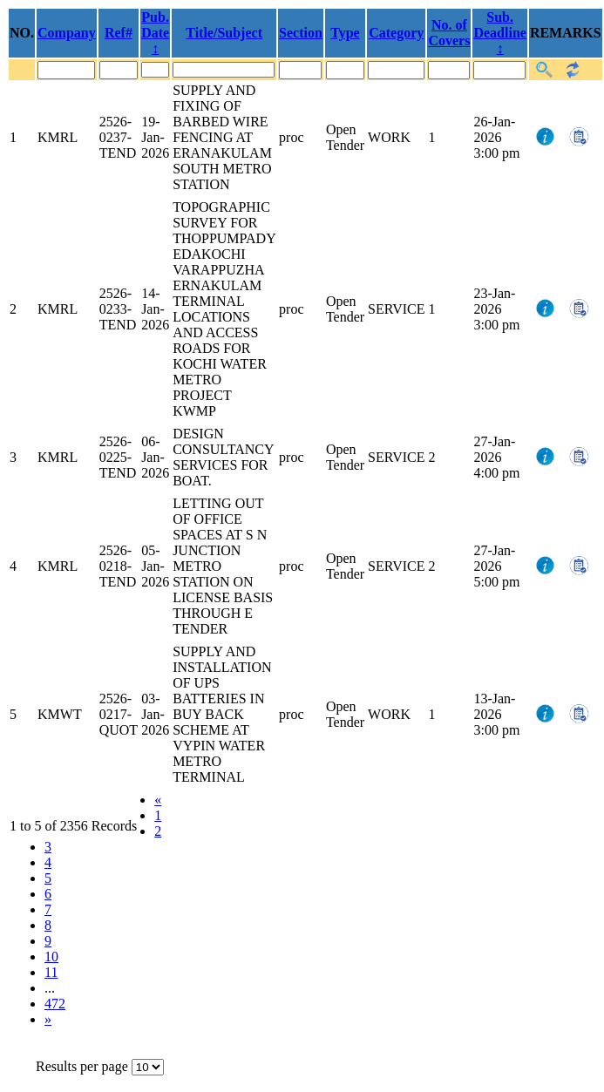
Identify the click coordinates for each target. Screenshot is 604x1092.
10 (51, 956)
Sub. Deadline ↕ (499, 33)
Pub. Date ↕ (155, 33)
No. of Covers (449, 32)
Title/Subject (224, 32)
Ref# (118, 32)
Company (66, 32)
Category (396, 32)
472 (54, 1003)
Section (300, 32)
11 (51, 972)
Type (344, 32)
